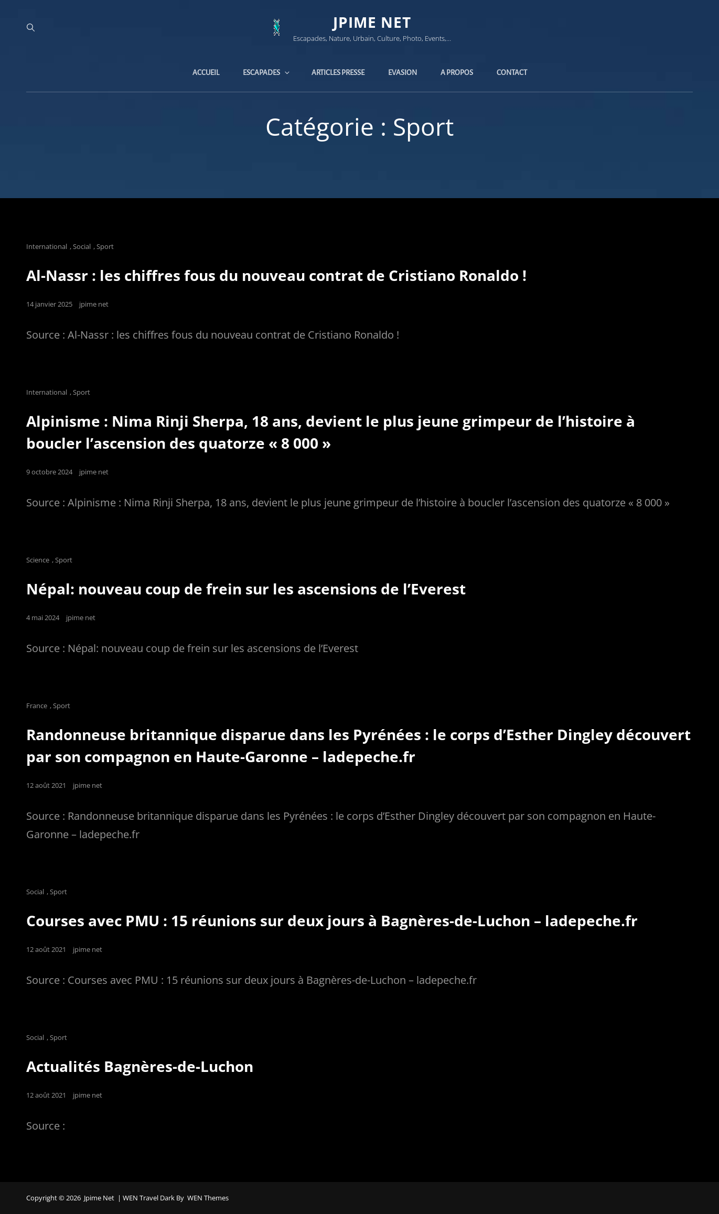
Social (82, 246)
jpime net (372, 22)
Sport (105, 246)
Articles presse (338, 73)
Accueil (205, 73)
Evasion (402, 73)
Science (37, 560)
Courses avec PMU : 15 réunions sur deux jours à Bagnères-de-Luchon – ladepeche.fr (332, 920)
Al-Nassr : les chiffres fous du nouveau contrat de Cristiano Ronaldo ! (276, 275)
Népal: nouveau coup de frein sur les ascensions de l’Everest (246, 589)
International (46, 246)
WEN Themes (208, 1197)
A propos (457, 73)
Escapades (267, 73)
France (36, 705)
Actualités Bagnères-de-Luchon (139, 1066)
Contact (512, 73)
